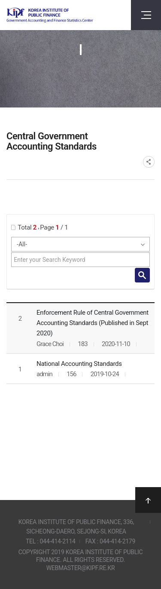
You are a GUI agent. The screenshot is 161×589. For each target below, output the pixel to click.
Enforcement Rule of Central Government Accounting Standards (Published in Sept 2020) (92, 323)
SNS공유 (149, 162)
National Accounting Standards (79, 364)
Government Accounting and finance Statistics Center (49, 15)
